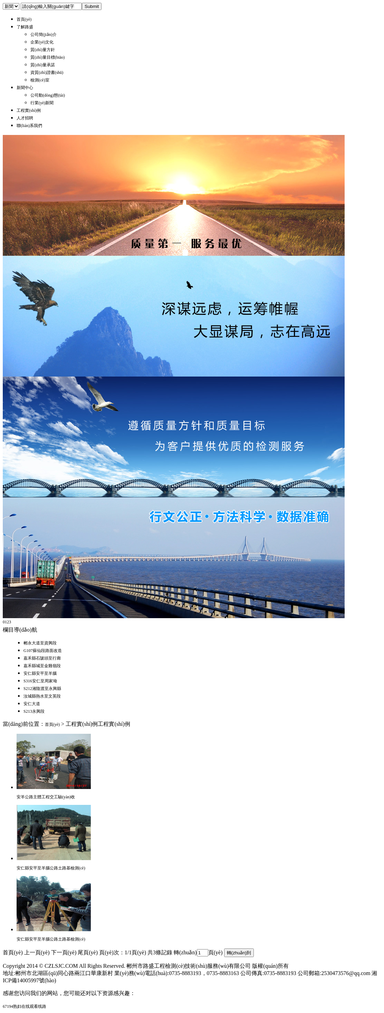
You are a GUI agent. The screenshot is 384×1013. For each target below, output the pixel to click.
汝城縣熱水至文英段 (42, 696)
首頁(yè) (24, 19)
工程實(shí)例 (29, 110)
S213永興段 (34, 711)
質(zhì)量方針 (42, 49)
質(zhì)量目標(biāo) (47, 57)
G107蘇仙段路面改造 (42, 650)
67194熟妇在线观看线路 (24, 1006)
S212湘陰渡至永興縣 (42, 688)
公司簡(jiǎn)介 (43, 34)
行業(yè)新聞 (42, 102)
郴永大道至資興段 (40, 643)
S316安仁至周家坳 (40, 681)
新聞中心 (25, 87)
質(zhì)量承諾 (42, 64)
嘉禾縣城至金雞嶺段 (42, 665)
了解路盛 (25, 27)
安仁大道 (31, 703)
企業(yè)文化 (42, 42)
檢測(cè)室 (39, 80)
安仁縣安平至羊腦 (40, 673)
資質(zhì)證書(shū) (46, 72)
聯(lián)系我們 (29, 125)
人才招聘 (25, 118)
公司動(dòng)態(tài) (47, 95)
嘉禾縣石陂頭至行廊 (42, 658)
